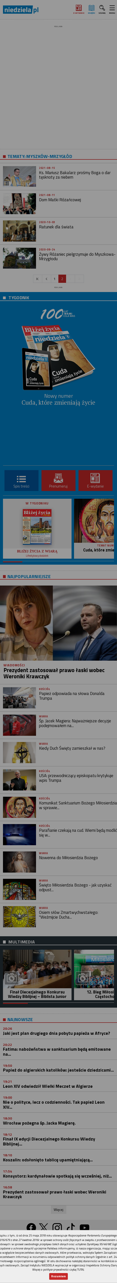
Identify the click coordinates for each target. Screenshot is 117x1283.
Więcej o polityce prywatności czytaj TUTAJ (58, 1269)
